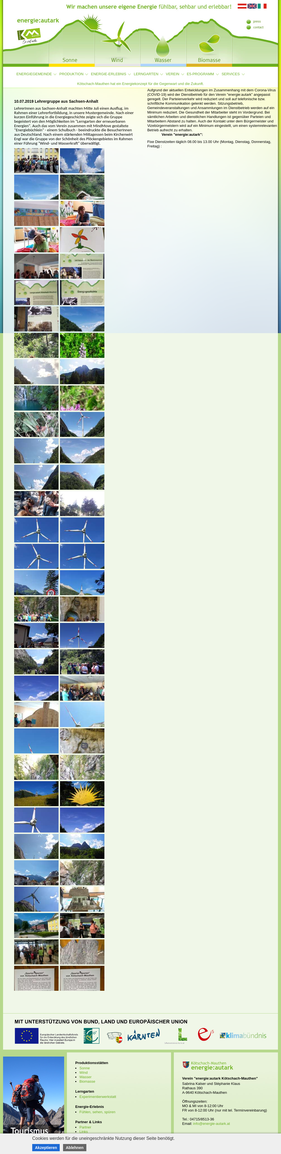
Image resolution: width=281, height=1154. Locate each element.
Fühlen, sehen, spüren (97, 1112)
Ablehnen (75, 1147)
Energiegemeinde (34, 74)
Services (231, 74)
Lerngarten (146, 74)
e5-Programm (200, 74)
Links (83, 1132)
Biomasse (87, 1081)
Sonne (84, 1068)
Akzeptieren (46, 1147)
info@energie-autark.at (211, 1124)
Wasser (85, 1077)
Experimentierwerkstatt (97, 1097)
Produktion (71, 74)
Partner (85, 1127)
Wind (83, 1072)
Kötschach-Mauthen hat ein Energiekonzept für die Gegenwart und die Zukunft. (140, 84)
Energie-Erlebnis (108, 74)
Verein (172, 74)
